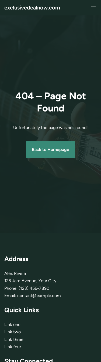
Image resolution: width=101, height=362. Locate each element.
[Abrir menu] (93, 8)
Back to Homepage (50, 149)
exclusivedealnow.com (32, 7)
